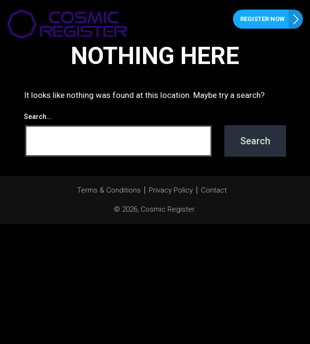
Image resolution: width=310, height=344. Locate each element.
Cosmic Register (167, 209)
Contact (214, 190)
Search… (37, 116)
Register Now (262, 18)
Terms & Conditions (109, 190)
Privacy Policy (171, 190)
